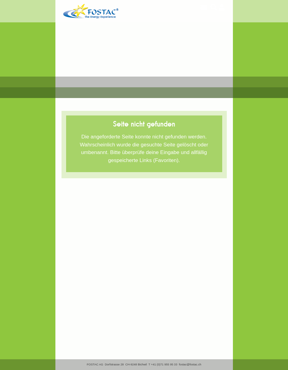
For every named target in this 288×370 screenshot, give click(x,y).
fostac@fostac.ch (190, 364)
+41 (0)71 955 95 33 (164, 364)
